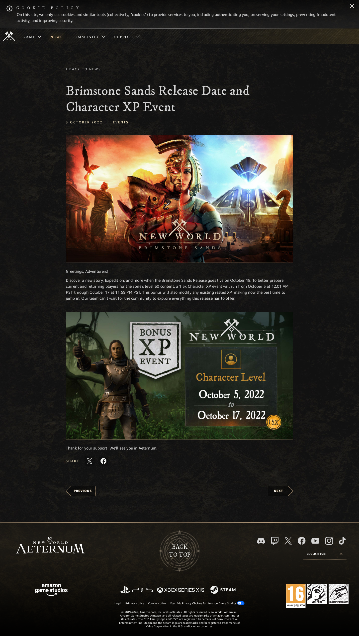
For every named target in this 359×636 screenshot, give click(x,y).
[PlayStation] (136, 590)
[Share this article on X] (89, 461)
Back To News (85, 69)
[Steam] (223, 590)
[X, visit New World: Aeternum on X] (288, 541)
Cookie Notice (157, 603)
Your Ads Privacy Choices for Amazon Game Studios (207, 603)
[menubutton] (325, 553)
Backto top (179, 551)
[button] (179, 199)
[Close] (352, 6)
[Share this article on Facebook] (103, 461)
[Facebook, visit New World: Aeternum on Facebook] (302, 541)
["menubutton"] (32, 36)
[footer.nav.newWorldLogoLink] (50, 545)
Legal (117, 603)
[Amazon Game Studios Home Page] (51, 590)
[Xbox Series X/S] (180, 590)
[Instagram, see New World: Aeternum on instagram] (329, 541)
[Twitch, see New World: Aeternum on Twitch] (275, 541)
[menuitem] (32, 36)
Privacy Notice (134, 603)
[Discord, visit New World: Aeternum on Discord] (261, 541)
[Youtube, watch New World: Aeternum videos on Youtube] (315, 541)
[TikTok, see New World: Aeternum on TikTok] (342, 541)
